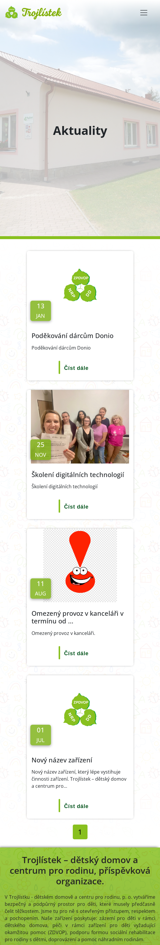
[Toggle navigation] (144, 12)
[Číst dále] (80, 368)
